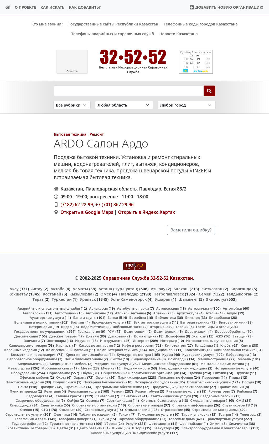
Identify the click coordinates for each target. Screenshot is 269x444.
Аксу (13, 288)
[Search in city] (187, 105)
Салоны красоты (70, 395)
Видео (66, 326)
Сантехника (131, 395)
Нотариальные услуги (233, 368)
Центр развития (91, 428)
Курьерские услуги (198, 354)
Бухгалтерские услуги (152, 322)
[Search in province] (124, 105)
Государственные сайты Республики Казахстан (113, 24)
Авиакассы (98, 308)
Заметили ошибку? (190, 230)
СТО (44, 409)
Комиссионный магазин (67, 349)
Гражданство (88, 331)
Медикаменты (30, 363)
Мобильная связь (57, 368)
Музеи (86, 368)
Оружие (242, 373)
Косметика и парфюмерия (33, 354)
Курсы (167, 354)
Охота (61, 377)
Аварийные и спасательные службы (49, 308)
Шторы (138, 428)
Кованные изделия (20, 349)
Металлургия (18, 368)
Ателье (212, 312)
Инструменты (111, 340)
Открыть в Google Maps (86, 212)
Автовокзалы (167, 308)
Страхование (172, 409)
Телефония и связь (31, 418)
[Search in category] (72, 105)
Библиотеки (165, 317)
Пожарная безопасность (105, 382)
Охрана (80, 377)
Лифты (116, 359)
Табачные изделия (95, 414)
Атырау (158, 288)
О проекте (25, 7)
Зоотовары (56, 340)
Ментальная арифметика (222, 363)
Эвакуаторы (163, 428)
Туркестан (62, 299)
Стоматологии (137, 409)
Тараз (37, 299)
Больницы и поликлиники (36, 322)
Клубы (225, 345)
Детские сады (26, 336)
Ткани (104, 418)
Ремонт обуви (147, 391)
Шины (117, 428)
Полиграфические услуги (209, 382)
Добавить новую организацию (226, 7)
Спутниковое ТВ (236, 405)
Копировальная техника (235, 349)
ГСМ (111, 331)
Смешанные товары (207, 400)
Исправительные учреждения (212, 340)
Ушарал (162, 299)
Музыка (108, 368)
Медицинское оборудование (166, 363)
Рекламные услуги (84, 391)
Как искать (52, 7)
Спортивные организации (94, 405)
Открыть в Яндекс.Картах (146, 212)
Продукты (160, 386)
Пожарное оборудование (156, 382)
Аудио (232, 312)
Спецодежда (21, 405)
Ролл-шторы (219, 391)
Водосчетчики (93, 326)
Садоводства (37, 395)
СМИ (240, 400)
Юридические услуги (151, 432)
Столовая (67, 409)
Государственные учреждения (40, 331)
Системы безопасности (161, 400)
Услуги (131, 423)
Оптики (219, 373)
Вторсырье (159, 326)
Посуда (248, 382)
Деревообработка (230, 331)
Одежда (195, 373)
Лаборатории (237, 354)
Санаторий (104, 395)
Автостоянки (65, 312)
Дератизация (196, 331)
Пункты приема (23, 391)
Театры (225, 414)
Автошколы (96, 312)
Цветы (62, 428)
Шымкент (188, 299)
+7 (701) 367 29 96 (114, 204)
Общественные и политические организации (140, 373)
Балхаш (181, 288)
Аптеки (159, 312)
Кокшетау (18, 293)
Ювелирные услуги (107, 432)
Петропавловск (168, 293)
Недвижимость (137, 368)
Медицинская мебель (68, 363)
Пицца (234, 377)
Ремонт (97, 134)
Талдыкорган (239, 293)
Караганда (240, 288)
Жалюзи (199, 336)
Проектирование (194, 386)
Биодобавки (219, 317)
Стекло (26, 409)
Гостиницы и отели (212, 326)
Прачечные (75, 386)
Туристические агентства (71, 423)
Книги (246, 345)
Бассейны (137, 317)
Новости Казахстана (178, 33)
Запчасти (32, 340)
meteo (72, 71)
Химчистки (238, 423)
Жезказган (211, 288)
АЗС (118, 312)
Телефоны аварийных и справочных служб (112, 33)
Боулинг (78, 322)
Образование (58, 373)
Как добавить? (85, 7)
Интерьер (168, 340)
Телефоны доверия (75, 418)
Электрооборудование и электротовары (215, 428)
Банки (112, 317)
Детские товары (63, 336)
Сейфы (73, 400)
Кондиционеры (162, 349)
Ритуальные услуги (182, 391)
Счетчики (62, 414)
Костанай (52, 293)
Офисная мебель (34, 377)
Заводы (238, 336)
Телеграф (248, 414)
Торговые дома (182, 418)
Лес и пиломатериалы (84, 359)
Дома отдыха (145, 336)
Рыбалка (244, 391)
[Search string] (129, 91)
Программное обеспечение (118, 386)
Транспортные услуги (224, 418)
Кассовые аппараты (96, 345)
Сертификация (119, 400)
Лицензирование (146, 359)
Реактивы (52, 391)
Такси (123, 414)
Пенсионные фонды (175, 377)
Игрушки (83, 340)
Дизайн (92, 336)
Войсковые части (127, 326)
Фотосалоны (159, 423)
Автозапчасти (200, 308)
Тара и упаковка (195, 414)
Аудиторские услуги (47, 317)
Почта (23, 386)
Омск (105, 293)
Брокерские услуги (108, 322)
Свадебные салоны (217, 395)
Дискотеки (117, 336)
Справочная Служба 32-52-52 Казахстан (148, 278)
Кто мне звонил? (47, 24)
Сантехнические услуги (171, 395)
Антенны (138, 312)
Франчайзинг (191, 423)
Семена (92, 400)
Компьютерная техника (117, 349)
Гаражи (182, 326)
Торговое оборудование (138, 418)
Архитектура (188, 312)
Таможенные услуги (155, 414)
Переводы (211, 377)
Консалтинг (195, 349)
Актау (37, 288)
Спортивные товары (145, 405)
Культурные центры (134, 354)
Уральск (88, 299)
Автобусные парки (133, 308)
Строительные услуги (23, 414)
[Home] (8, 7)
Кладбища (204, 345)
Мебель (244, 359)
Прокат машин (231, 386)
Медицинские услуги (113, 363)
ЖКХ (219, 336)
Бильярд (192, 317)
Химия (216, 423)
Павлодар (128, 293)
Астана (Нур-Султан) (118, 288)
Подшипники (64, 382)
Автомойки (232, 308)
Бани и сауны (84, 317)
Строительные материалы (215, 409)
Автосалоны (33, 312)
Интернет (141, 340)
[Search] (209, 91)
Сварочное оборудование (37, 400)
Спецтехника (52, 405)
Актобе (57, 288)
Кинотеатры (175, 345)
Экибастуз (216, 299)
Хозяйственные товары (27, 428)
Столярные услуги (100, 409)
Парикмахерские (132, 377)
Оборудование (23, 373)
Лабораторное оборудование (32, 359)
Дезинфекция (166, 331)
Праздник (47, 386)
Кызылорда (80, 293)
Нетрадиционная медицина (183, 368)
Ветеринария (40, 326)
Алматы (80, 288)
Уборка (111, 423)
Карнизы (63, 345)
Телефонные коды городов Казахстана (200, 24)
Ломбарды (177, 359)
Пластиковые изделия (25, 382)
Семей (205, 293)
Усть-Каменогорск (129, 299)
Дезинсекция (135, 331)
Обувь (86, 373)
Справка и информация (192, 405)
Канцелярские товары (28, 345)
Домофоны (175, 336)
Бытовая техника (70, 134)
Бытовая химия (232, 322)
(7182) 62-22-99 (76, 204)
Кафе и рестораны (138, 345)
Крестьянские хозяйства (87, 354)
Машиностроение (213, 359)
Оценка (102, 377)
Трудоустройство (26, 423)
